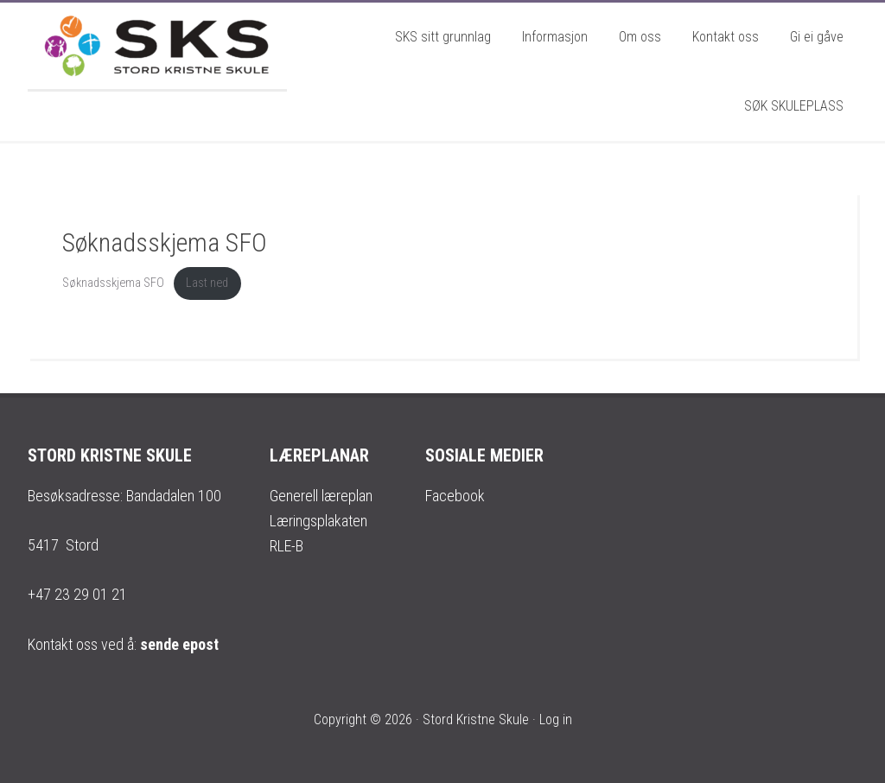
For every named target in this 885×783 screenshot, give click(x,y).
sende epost (179, 644)
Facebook (455, 496)
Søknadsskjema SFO (113, 283)
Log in (555, 719)
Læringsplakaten (318, 521)
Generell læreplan (321, 496)
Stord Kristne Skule (157, 46)
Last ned (207, 283)
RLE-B (286, 546)
